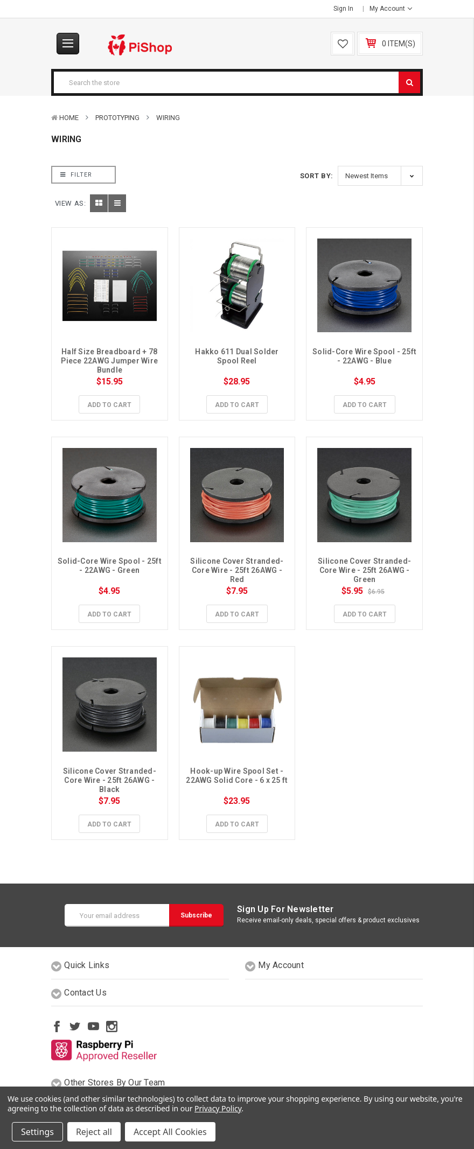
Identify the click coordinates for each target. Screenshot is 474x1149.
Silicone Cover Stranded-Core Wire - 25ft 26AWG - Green (365, 570)
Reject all (94, 1132)
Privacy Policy (217, 1108)
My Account (391, 8)
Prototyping (117, 118)
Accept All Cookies (170, 1132)
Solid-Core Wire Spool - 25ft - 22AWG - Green (110, 565)
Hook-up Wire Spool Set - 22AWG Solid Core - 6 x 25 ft (237, 775)
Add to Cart (109, 405)
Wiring (168, 118)
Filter (76, 174)
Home (69, 118)
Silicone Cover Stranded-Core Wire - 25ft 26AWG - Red (237, 570)
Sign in (343, 8)
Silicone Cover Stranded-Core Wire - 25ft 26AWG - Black (110, 780)
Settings (37, 1132)
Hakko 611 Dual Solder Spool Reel (238, 356)
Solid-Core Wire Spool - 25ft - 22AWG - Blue (365, 356)
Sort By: (316, 176)
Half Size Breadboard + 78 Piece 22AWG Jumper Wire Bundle (110, 360)
